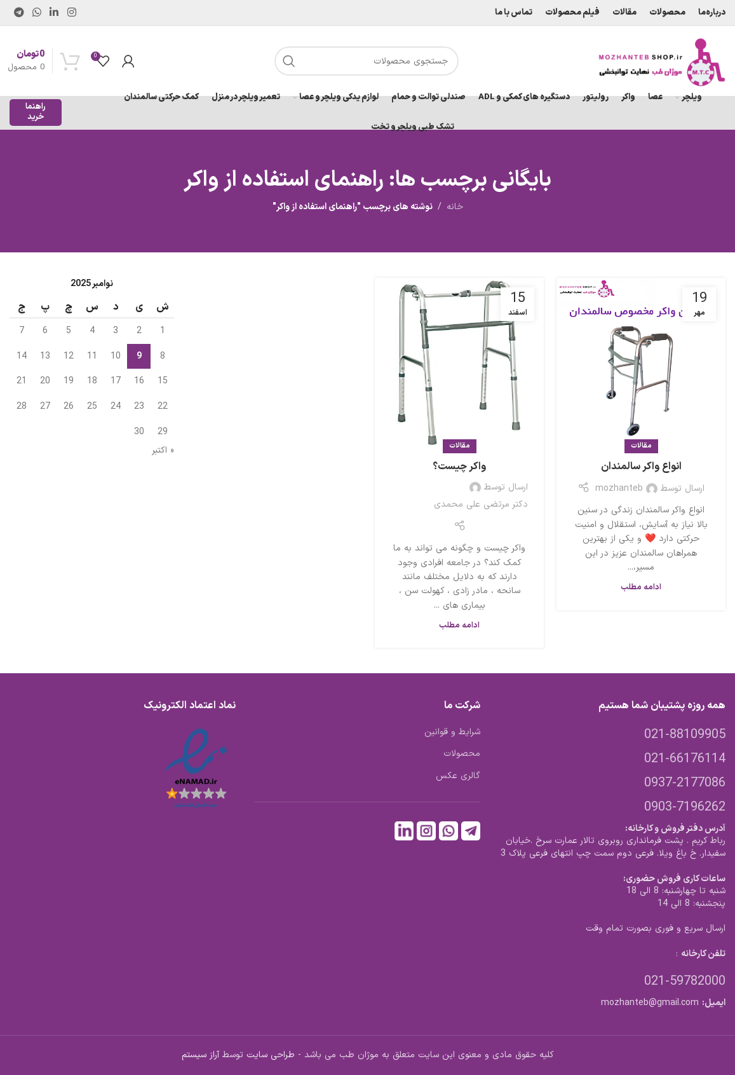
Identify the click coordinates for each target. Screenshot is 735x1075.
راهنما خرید (35, 111)
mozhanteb (619, 488)
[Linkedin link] (54, 13)
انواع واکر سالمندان (641, 466)
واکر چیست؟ (459, 466)
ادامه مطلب (641, 587)
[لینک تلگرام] (19, 13)
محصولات (461, 754)
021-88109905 (684, 734)
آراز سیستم (200, 1055)
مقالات (641, 446)
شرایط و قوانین (452, 732)
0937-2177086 (684, 783)
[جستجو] (366, 61)
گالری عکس (458, 776)
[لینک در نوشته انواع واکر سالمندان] (640, 362)
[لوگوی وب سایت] (661, 60)
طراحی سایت (270, 1055)
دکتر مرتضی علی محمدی (481, 504)
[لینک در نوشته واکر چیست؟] (459, 362)
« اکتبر (163, 450)
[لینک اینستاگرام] (71, 13)
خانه (455, 207)
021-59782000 (684, 981)
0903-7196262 (684, 807)
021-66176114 (684, 759)
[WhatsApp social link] (36, 13)
